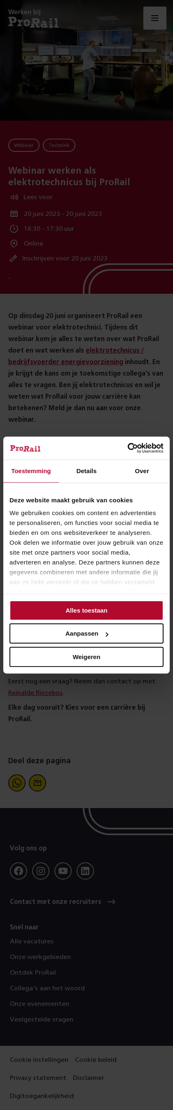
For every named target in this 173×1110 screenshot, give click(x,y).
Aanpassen (86, 633)
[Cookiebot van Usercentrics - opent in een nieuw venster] (127, 448)
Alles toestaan (86, 610)
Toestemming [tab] (31, 470)
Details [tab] (86, 470)
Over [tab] (142, 470)
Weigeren (86, 656)
